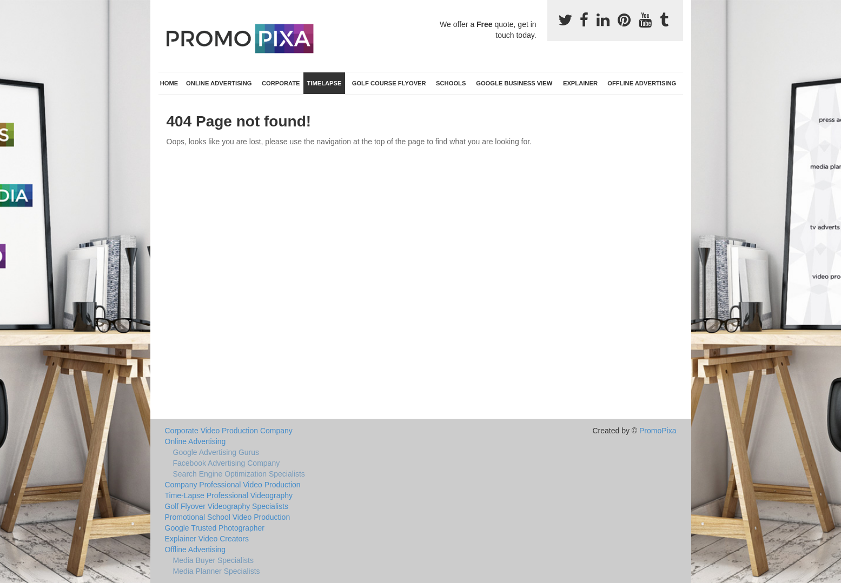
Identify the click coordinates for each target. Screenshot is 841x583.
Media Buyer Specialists (213, 560)
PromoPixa (657, 430)
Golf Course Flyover (389, 83)
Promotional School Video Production (227, 517)
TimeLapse (324, 83)
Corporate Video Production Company (229, 430)
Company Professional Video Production (233, 484)
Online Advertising (218, 83)
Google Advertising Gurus (216, 452)
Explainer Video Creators (207, 538)
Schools (451, 83)
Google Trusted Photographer (214, 528)
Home (169, 83)
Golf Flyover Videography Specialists (227, 506)
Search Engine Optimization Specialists (239, 474)
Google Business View (514, 83)
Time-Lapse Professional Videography (229, 495)
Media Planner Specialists (216, 571)
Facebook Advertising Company (226, 463)
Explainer (580, 83)
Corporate (281, 83)
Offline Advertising (641, 83)
